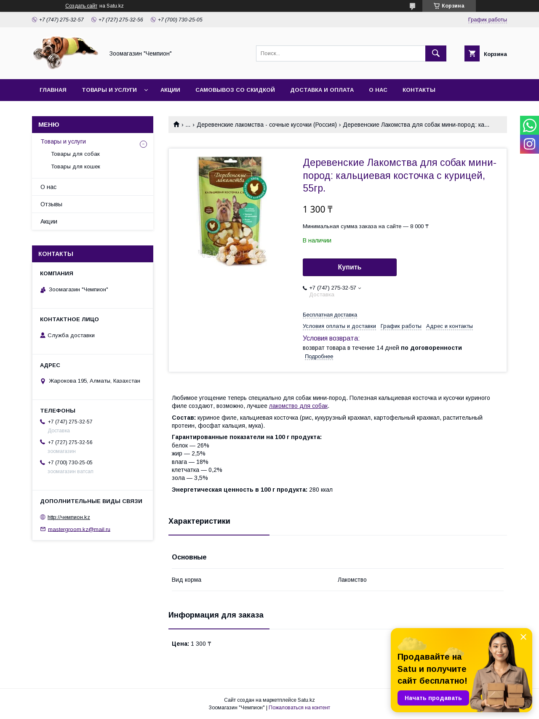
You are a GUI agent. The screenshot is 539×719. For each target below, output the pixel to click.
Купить (350, 267)
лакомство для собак (298, 405)
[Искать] (435, 53)
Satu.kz (306, 700)
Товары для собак (75, 154)
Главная (53, 90)
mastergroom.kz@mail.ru (79, 529)
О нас (378, 90)
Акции (170, 90)
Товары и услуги (109, 90)
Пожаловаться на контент (299, 708)
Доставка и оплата (322, 90)
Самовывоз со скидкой (235, 90)
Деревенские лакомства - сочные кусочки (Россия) (267, 124)
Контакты (419, 90)
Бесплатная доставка (330, 315)
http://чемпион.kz (69, 517)
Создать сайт (81, 6)
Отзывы (51, 204)
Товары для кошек (75, 166)
